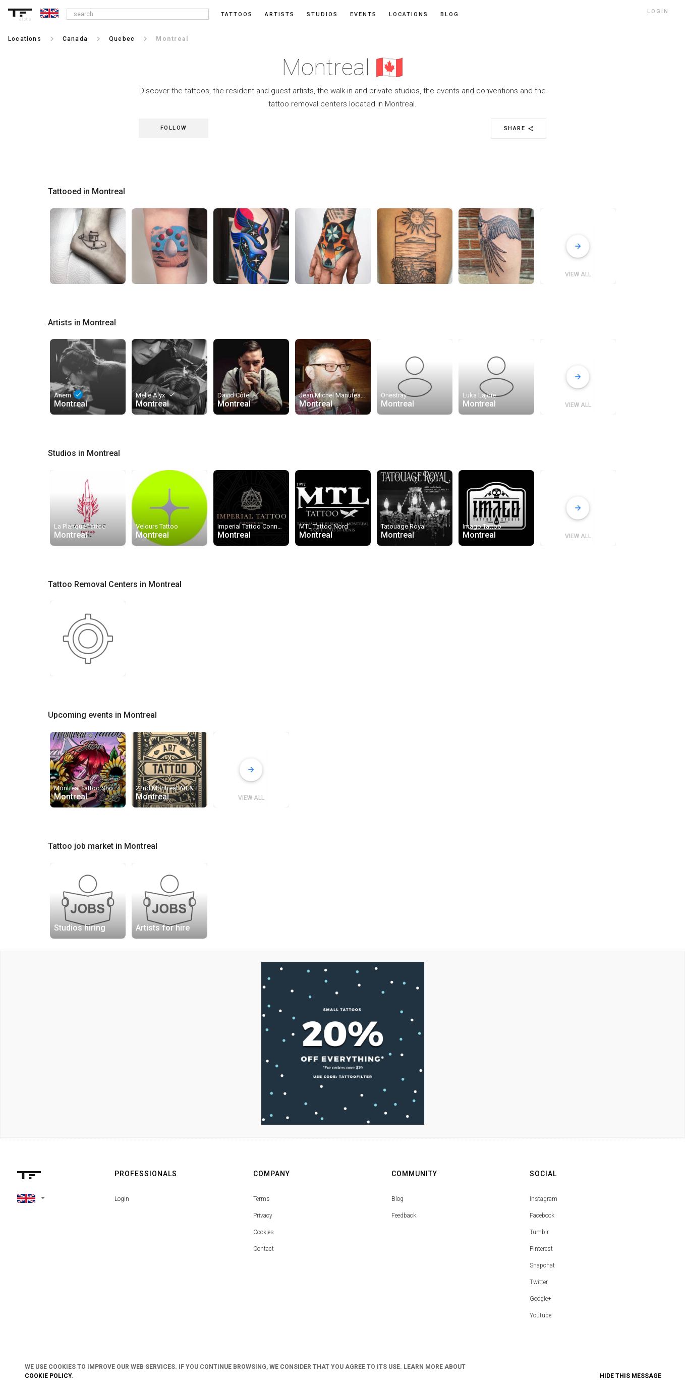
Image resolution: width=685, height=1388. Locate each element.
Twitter (539, 1282)
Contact (263, 1248)
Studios (322, 14)
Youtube (540, 1315)
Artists (280, 14)
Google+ (540, 1298)
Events (363, 14)
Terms (261, 1198)
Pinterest (541, 1248)
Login (122, 1198)
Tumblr (539, 1232)
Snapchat (542, 1265)
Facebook (542, 1215)
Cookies (263, 1232)
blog (449, 14)
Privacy (262, 1215)
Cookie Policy (48, 1375)
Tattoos (237, 14)
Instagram (543, 1198)
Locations (408, 14)
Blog (397, 1198)
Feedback (403, 1215)
